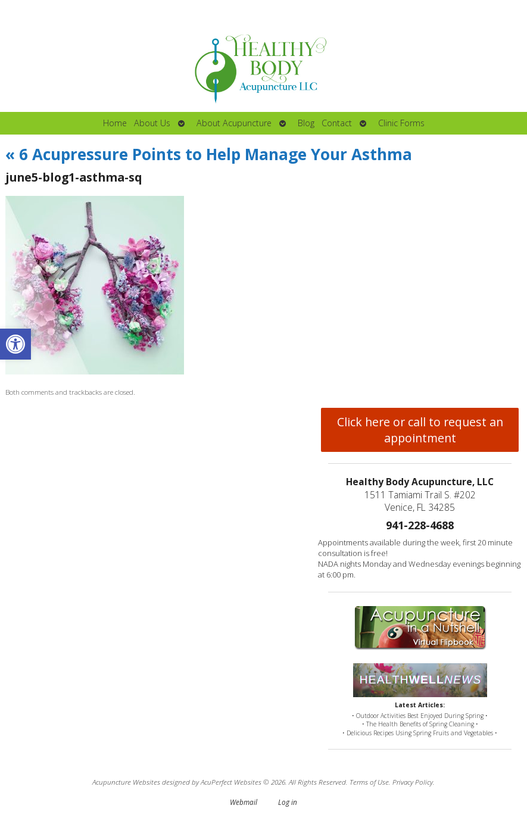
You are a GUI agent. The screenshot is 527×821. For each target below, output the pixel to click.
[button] (15, 344)
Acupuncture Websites (126, 781)
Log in (287, 802)
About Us (152, 123)
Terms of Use (369, 781)
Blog (306, 123)
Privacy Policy (412, 781)
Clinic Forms (401, 123)
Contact (337, 123)
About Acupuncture (234, 123)
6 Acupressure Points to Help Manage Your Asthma (208, 154)
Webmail (243, 802)
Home (115, 123)
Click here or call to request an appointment (420, 430)
